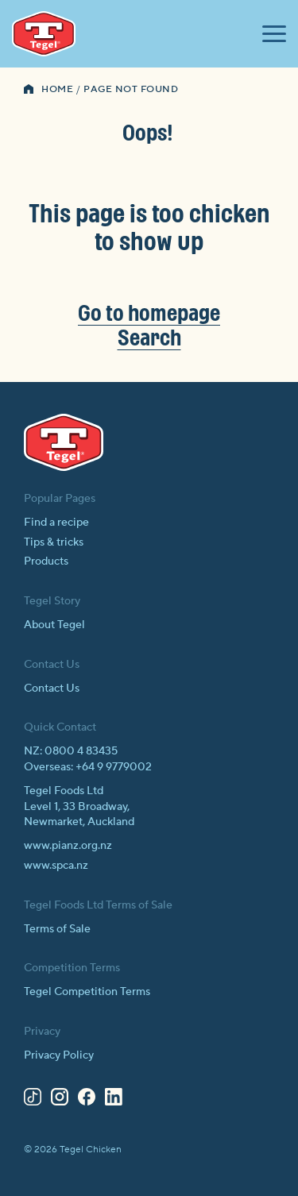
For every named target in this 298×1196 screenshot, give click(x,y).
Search (149, 337)
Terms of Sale (57, 929)
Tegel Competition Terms (87, 992)
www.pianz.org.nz (68, 846)
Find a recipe (56, 522)
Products (46, 561)
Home (57, 89)
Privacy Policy (59, 1055)
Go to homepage (149, 312)
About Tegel (54, 625)
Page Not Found (130, 89)
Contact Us (51, 688)
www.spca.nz (56, 865)
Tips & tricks (53, 542)
